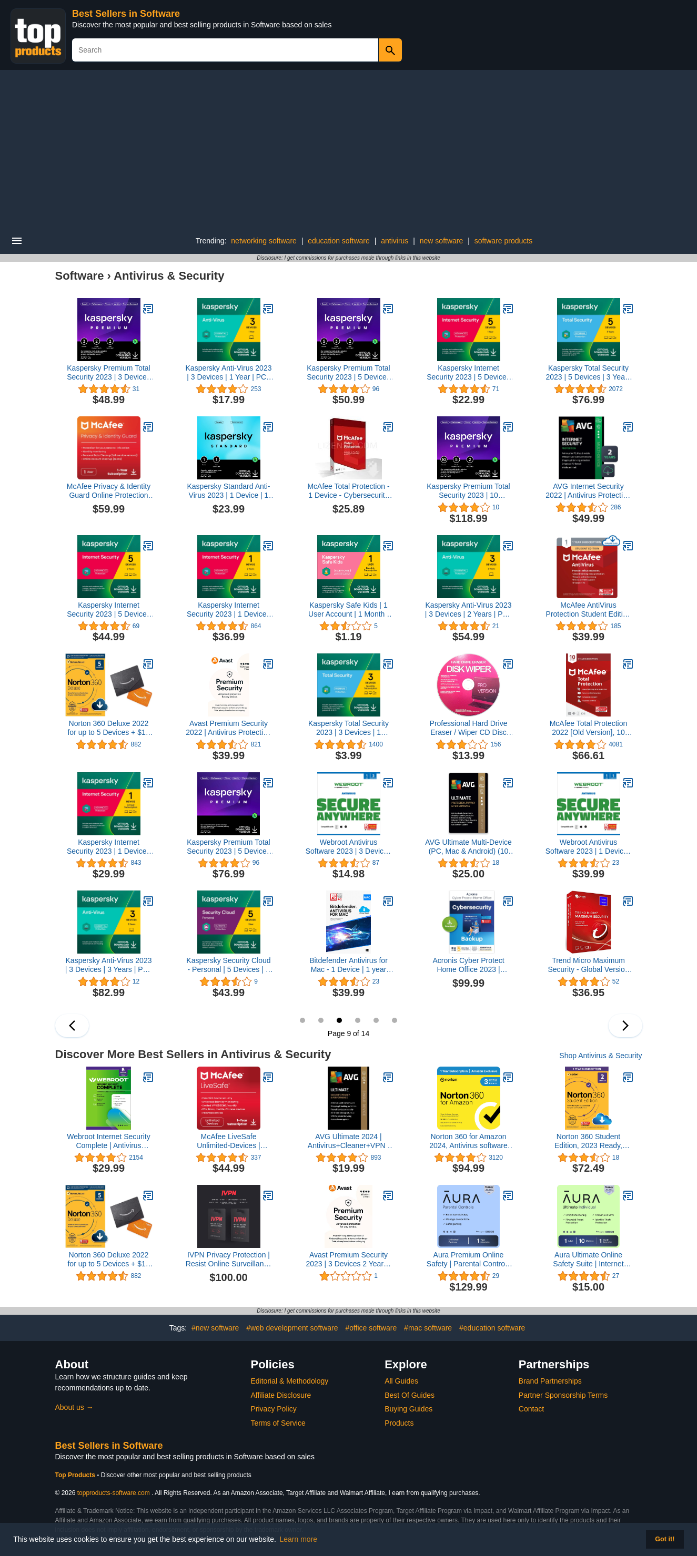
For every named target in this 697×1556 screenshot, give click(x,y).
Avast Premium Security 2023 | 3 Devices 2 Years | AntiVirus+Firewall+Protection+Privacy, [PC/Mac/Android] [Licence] (348, 1259)
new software (441, 241)
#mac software (428, 1328)
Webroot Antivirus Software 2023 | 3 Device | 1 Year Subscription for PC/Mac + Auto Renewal (349, 847)
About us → (74, 1407)
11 (376, 1020)
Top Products (76, 1475)
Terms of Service (278, 1423)
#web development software (292, 1328)
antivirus (394, 241)
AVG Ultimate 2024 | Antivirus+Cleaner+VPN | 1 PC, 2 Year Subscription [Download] (349, 1141)
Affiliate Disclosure (281, 1395)
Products (399, 1423)
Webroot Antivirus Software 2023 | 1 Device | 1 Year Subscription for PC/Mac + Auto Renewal (589, 847)
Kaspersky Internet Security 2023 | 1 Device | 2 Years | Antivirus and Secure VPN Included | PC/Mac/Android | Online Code (228, 610)
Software (79, 275)
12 (394, 1020)
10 (358, 1020)
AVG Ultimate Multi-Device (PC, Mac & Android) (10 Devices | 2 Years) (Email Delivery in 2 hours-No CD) (468, 847)
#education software (492, 1328)
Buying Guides (408, 1409)
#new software (215, 1328)
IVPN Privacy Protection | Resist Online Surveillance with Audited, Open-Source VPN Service (228, 1259)
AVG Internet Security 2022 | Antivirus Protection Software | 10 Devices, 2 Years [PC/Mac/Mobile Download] (588, 491)
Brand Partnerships (550, 1381)
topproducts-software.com (113, 1493)
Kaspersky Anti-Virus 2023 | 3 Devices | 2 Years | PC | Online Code (468, 610)
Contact (531, 1409)
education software (339, 241)
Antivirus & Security (169, 275)
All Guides (401, 1381)
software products (503, 241)
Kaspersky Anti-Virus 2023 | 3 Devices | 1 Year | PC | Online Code (229, 373)
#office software (371, 1328)
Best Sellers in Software (126, 13)
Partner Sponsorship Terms (563, 1395)
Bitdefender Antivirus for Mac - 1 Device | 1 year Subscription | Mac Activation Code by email (348, 965)
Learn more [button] (299, 1539)
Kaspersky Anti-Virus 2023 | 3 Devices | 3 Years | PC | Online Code (109, 965)
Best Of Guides (410, 1395)
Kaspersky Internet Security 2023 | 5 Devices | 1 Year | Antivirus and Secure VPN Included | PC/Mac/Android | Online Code (468, 373)
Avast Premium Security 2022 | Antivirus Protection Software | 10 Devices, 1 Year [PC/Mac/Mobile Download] (228, 728)
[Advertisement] (348, 148)
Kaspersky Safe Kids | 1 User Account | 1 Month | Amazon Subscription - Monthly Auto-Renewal (348, 610)
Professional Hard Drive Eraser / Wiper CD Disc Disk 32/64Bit (469, 728)
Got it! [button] (664, 1539)
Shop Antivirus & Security (600, 1055)
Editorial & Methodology (290, 1381)
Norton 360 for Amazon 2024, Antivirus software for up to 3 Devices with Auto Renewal (468, 1141)
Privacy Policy (274, 1409)
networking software (264, 241)
